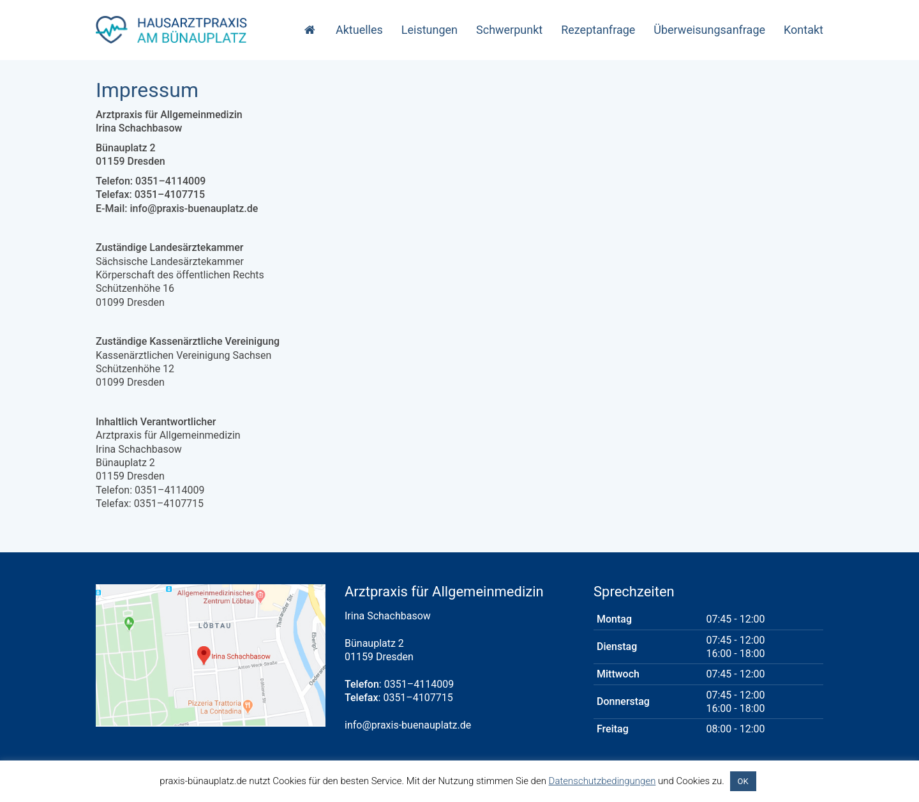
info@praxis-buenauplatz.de (408, 725)
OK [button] (743, 781)
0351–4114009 (419, 684)
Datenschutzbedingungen (602, 781)
